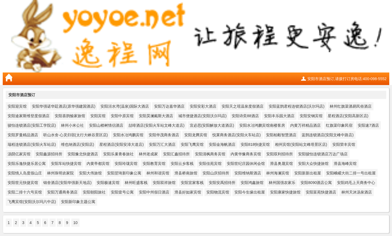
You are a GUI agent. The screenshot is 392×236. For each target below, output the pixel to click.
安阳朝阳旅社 (94, 192)
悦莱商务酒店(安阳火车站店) (236, 135)
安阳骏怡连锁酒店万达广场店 (323, 154)
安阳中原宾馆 (122, 116)
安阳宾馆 (98, 116)
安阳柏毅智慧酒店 (281, 135)
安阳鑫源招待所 (49, 154)
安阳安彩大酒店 (203, 106)
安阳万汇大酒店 (162, 144)
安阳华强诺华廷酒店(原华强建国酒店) (63, 106)
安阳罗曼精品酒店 (23, 135)
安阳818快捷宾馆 (255, 144)
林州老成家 (148, 154)
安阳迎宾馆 (17, 106)
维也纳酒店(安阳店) (77, 144)
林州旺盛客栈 (136, 182)
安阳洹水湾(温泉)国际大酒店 (124, 106)
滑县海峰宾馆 (345, 163)
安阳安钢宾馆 (311, 116)
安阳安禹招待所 (222, 182)
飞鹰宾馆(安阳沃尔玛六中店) (32, 201)
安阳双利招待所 (279, 154)
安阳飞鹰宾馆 (192, 144)
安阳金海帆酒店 (222, 144)
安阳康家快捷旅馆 (285, 192)
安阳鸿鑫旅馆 (252, 182)
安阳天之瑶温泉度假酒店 (243, 106)
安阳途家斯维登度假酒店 (29, 116)
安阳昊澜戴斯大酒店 (156, 116)
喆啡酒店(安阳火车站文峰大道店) (156, 125)
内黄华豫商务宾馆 (246, 154)
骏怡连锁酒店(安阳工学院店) (32, 125)
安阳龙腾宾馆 (195, 135)
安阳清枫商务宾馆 (210, 154)
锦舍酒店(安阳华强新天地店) (67, 182)
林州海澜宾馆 (277, 173)
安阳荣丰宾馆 (343, 144)
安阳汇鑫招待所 (176, 154)
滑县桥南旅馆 (185, 173)
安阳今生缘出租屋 (249, 192)
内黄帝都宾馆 (98, 163)
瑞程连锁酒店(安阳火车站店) (32, 144)
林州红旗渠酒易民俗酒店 (351, 106)
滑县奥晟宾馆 (281, 163)
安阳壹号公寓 (122, 192)
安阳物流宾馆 (217, 192)
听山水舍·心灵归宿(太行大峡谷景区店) (75, 135)
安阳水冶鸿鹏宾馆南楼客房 (262, 125)
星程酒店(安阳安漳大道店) (121, 144)
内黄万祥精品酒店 (305, 125)
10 (75, 222)
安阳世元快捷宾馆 (23, 182)
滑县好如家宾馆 (187, 192)
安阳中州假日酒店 (154, 192)
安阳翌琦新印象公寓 (124, 173)
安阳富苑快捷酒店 (321, 192)
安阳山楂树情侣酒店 (106, 125)
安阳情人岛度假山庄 (25, 173)
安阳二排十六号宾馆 (25, 192)
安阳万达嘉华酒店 (169, 106)
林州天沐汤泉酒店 (356, 192)
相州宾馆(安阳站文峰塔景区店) (301, 144)
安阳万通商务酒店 (62, 192)
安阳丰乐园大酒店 (279, 116)
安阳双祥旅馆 (164, 182)
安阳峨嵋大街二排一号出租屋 (351, 173)
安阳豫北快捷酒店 (83, 154)
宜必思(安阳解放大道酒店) (212, 125)
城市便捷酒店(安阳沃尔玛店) (202, 116)
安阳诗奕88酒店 (245, 116)
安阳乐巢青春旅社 (118, 154)
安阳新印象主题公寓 (78, 201)
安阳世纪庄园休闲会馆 (246, 163)
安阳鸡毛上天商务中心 (356, 182)
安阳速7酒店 (368, 125)
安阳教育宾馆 (154, 163)
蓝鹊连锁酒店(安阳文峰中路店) (328, 135)
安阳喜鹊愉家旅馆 (70, 116)
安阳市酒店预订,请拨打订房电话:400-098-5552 (347, 79)
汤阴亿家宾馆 (19, 154)
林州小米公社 (72, 125)
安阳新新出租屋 (307, 173)
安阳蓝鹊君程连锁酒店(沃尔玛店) (296, 106)
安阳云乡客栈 (182, 163)
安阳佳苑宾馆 (210, 163)
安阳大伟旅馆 (90, 173)
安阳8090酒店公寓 (316, 182)
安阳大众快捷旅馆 (313, 163)
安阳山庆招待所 (216, 173)
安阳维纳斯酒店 (247, 173)
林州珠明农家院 (60, 173)
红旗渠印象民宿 (339, 125)
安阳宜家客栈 (192, 182)
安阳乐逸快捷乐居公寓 (27, 163)
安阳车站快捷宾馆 (66, 163)
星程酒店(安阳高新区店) (348, 116)
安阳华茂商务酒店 (164, 135)
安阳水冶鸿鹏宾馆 (128, 135)
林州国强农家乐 (282, 182)
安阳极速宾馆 (108, 182)
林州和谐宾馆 (157, 173)
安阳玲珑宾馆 (126, 163)
